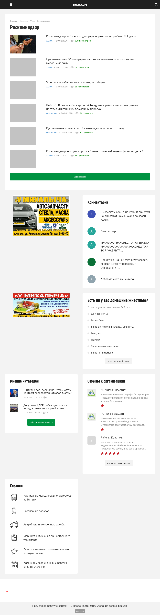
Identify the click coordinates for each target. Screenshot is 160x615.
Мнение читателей (24, 381)
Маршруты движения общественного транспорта (46, 538)
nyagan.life (80, 4)
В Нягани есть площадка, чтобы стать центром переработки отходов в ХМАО (47, 391)
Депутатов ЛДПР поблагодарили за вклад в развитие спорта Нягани (45, 407)
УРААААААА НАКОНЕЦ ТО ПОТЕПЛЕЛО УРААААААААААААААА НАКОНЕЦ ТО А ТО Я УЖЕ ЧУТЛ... (125, 246)
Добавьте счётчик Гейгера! (118, 279)
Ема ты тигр (108, 231)
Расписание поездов (36, 511)
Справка (16, 486)
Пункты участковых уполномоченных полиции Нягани (46, 551)
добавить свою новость (41, 422)
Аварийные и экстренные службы (44, 524)
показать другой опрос (119, 361)
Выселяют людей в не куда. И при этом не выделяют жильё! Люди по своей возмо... (125, 216)
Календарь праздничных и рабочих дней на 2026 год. (45, 564)
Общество (52, 113)
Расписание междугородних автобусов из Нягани (47, 497)
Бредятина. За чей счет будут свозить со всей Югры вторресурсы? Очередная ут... (124, 264)
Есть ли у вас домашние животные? (117, 300)
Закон (50, 41)
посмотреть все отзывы (118, 463)
